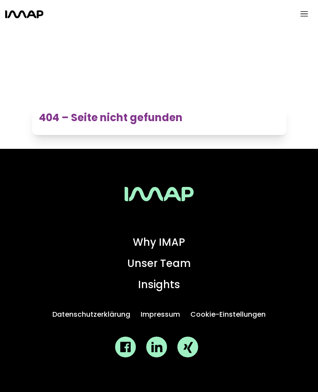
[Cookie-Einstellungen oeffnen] (228, 314)
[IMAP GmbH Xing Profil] (187, 347)
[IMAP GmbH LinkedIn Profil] (156, 347)
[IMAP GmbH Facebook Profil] (125, 347)
